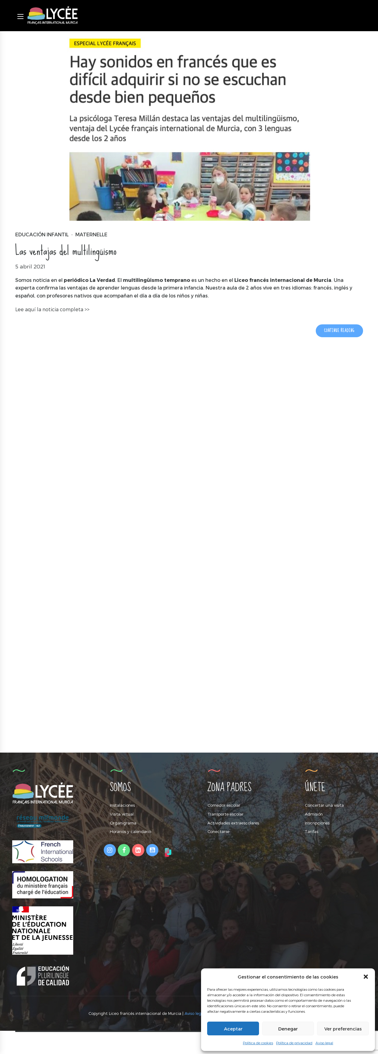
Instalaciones (122, 805)
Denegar (288, 1028)
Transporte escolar (225, 814)
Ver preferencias (343, 1028)
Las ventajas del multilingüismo (66, 251)
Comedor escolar (223, 805)
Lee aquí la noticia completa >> (52, 310)
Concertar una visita (324, 805)
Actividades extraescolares (233, 822)
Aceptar (233, 1028)
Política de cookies (258, 1043)
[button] (366, 977)
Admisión (314, 814)
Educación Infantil (42, 235)
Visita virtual (122, 814)
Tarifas (311, 831)
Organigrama (123, 822)
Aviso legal (324, 1043)
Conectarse (218, 831)
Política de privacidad (294, 1043)
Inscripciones (317, 822)
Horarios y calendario (130, 831)
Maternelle (91, 235)
